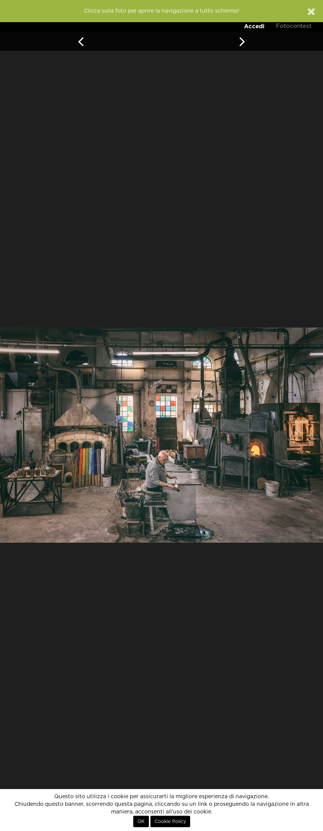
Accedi (254, 26)
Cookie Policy (170, 821)
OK (141, 821)
